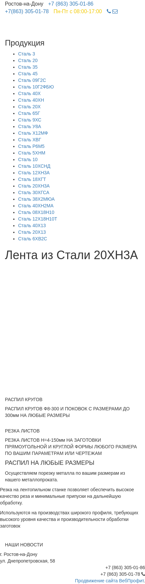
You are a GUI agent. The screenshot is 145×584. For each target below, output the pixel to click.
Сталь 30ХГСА (33, 192)
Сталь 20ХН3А (34, 186)
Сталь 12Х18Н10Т (37, 219)
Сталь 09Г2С (32, 80)
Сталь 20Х (29, 106)
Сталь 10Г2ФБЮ (36, 86)
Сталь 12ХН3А (34, 172)
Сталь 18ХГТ (32, 179)
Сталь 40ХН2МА (35, 205)
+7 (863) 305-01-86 (70, 4)
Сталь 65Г (29, 113)
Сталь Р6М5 (31, 146)
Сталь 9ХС (29, 119)
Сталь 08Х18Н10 (36, 212)
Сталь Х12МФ (33, 133)
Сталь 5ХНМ (31, 152)
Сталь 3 (26, 53)
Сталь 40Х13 (32, 225)
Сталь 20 (28, 60)
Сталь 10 (28, 159)
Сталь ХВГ (29, 139)
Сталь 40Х (29, 93)
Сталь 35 (28, 67)
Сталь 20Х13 (32, 232)
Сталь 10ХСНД (34, 166)
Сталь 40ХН (31, 100)
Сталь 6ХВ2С (32, 238)
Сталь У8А (29, 126)
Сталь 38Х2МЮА (36, 199)
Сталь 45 (28, 73)
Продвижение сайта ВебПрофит (109, 580)
